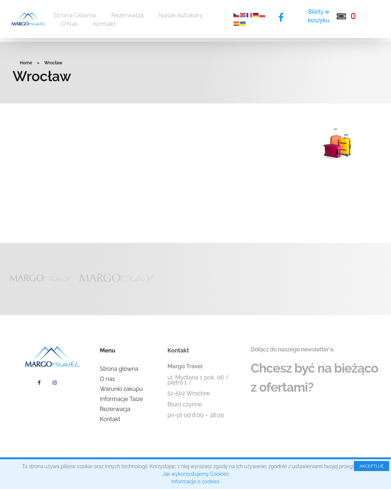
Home (26, 62)
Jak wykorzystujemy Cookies (195, 474)
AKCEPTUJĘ (371, 466)
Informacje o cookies (196, 481)
